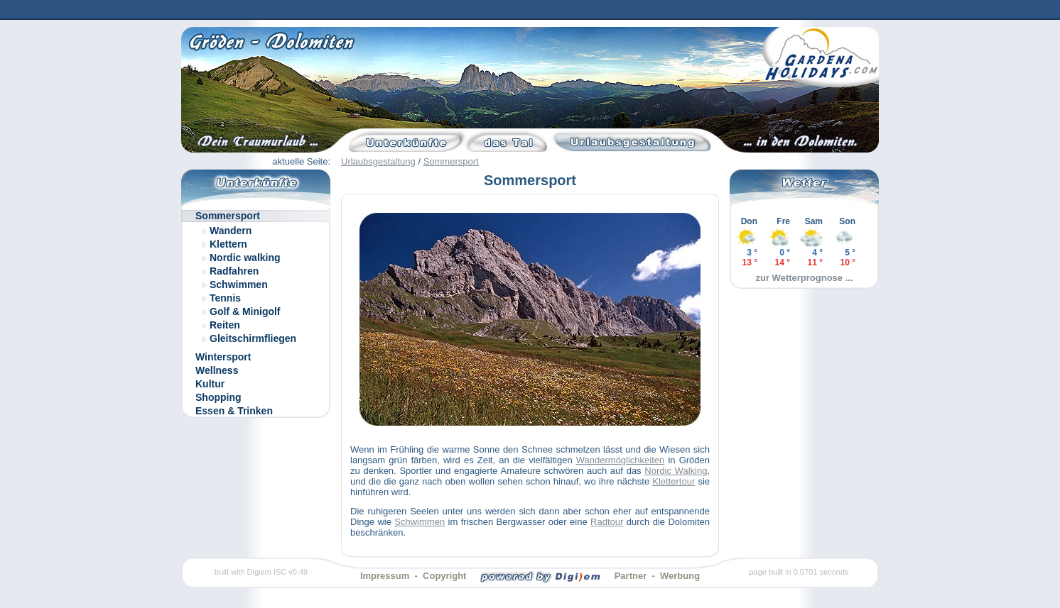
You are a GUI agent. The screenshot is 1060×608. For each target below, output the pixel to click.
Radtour (606, 521)
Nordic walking (245, 257)
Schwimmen (239, 284)
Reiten (225, 325)
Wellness (216, 370)
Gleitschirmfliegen (253, 338)
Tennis (225, 298)
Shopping (218, 397)
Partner (631, 575)
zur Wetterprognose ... (804, 277)
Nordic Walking (675, 470)
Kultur (210, 383)
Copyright (444, 575)
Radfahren (234, 271)
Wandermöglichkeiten (620, 460)
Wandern (231, 230)
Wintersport (223, 357)
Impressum (384, 575)
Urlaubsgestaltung (378, 161)
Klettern (228, 244)
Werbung (680, 575)
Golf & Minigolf (245, 311)
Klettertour (673, 481)
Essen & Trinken (234, 410)
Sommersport (451, 161)
